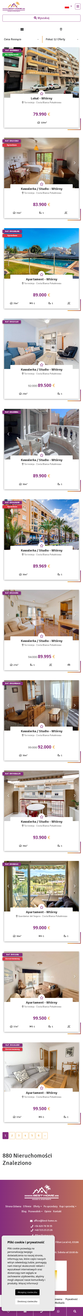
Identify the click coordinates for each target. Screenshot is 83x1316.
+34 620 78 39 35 (41, 1226)
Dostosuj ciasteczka (27, 1301)
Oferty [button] (36, 1206)
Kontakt (57, 1211)
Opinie (47, 1211)
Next (75, 72)
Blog (24, 1211)
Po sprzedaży (51, 1206)
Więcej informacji (28, 1283)
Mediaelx (60, 1302)
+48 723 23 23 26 (41, 1230)
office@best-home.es (45, 1220)
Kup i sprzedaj (66, 1206)
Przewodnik (34, 1211)
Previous (8, 72)
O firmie (27, 1206)
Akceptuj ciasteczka (27, 1292)
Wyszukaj (41, 18)
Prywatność (71, 1299)
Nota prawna (55, 1299)
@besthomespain (43, 1235)
